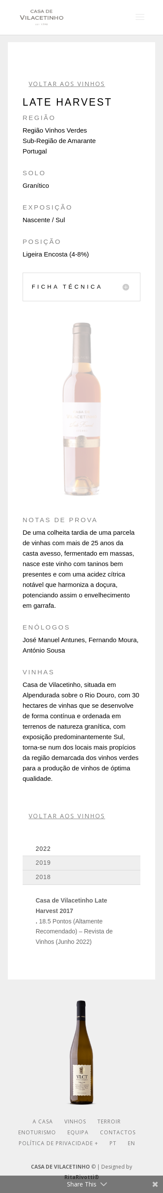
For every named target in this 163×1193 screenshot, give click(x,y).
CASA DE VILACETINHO (60, 1166)
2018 (43, 876)
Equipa (78, 1132)
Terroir (109, 1121)
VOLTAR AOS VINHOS (67, 84)
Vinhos (75, 1121)
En (131, 1143)
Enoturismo (37, 1132)
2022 (43, 848)
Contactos (118, 1132)
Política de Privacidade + (58, 1143)
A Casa (43, 1121)
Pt (113, 1143)
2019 (43, 862)
